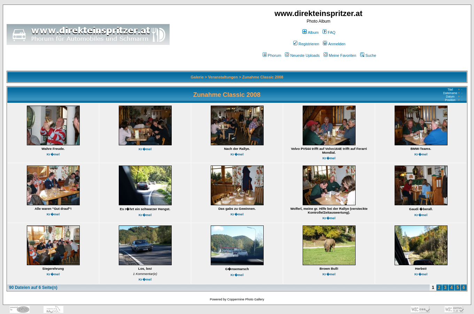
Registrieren (306, 44)
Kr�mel (53, 154)
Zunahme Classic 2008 (262, 77)
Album (310, 32)
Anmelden (334, 44)
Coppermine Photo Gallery (245, 299)
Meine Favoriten (340, 55)
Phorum (272, 55)
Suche (368, 55)
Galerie (197, 77)
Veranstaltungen (223, 77)
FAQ (329, 32)
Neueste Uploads (302, 55)
